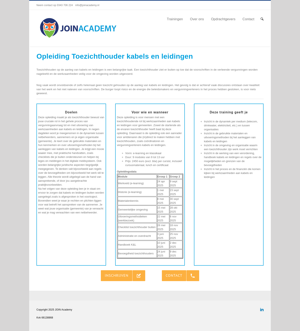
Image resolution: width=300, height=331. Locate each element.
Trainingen (175, 19)
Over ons (197, 19)
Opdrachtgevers (223, 19)
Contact (248, 19)
